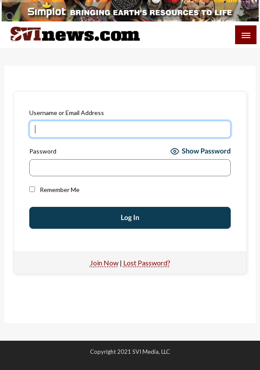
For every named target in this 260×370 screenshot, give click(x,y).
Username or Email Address (66, 112)
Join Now (104, 262)
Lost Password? (146, 262)
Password (42, 151)
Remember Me (54, 189)
